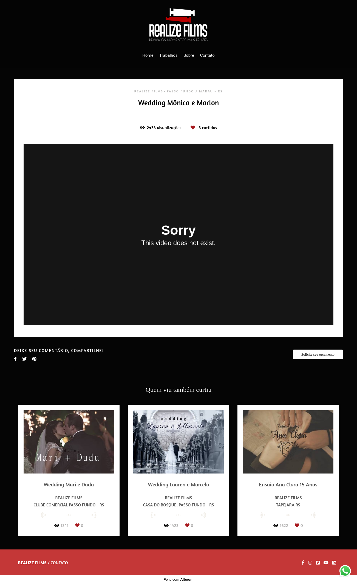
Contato (207, 55)
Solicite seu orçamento (318, 354)
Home (147, 55)
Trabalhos (168, 55)
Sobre (188, 55)
